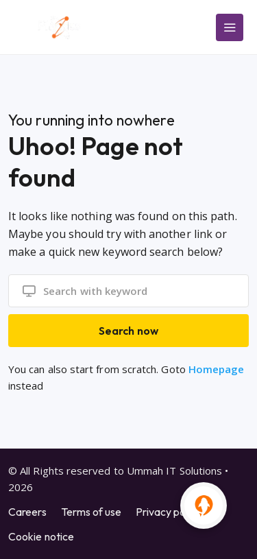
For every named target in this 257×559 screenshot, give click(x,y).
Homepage (216, 369)
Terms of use (91, 512)
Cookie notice (41, 536)
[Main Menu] (229, 27)
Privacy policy (168, 512)
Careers (27, 512)
